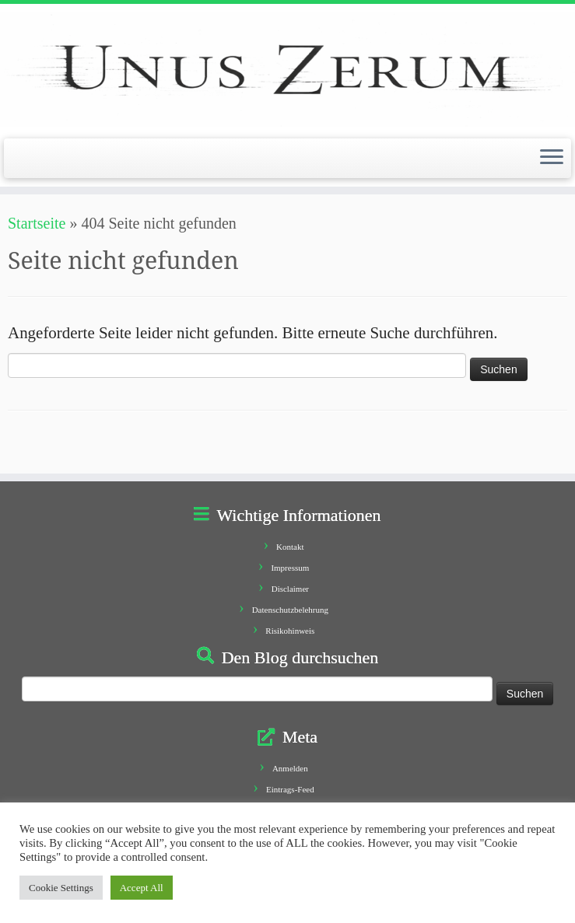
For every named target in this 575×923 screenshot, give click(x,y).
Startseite (36, 223)
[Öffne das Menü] (551, 158)
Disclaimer (290, 588)
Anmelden (290, 768)
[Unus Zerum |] (287, 69)
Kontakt (289, 546)
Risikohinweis (289, 630)
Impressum (290, 567)
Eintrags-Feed (290, 789)
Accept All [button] (141, 887)
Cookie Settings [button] (61, 887)
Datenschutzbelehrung (290, 609)
